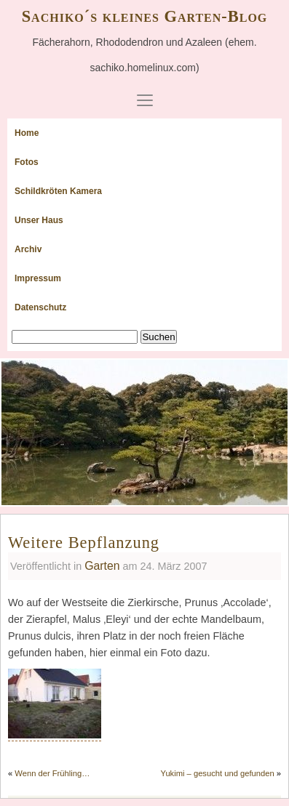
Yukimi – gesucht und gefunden (217, 773)
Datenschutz (40, 307)
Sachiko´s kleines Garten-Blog (145, 16)
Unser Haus (39, 220)
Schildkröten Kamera (58, 191)
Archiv (28, 249)
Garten (101, 566)
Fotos (27, 162)
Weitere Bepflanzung (83, 542)
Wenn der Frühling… (52, 773)
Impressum (38, 278)
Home (27, 133)
